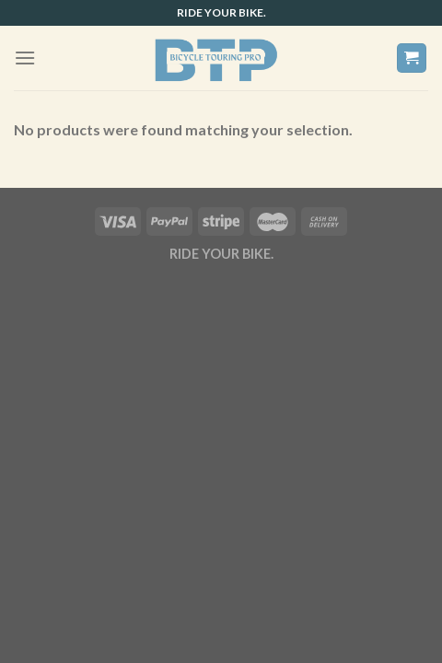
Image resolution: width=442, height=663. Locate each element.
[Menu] (25, 57)
